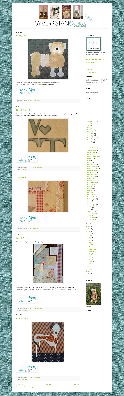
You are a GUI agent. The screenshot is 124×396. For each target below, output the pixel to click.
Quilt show (90, 188)
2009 (89, 273)
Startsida (48, 384)
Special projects (91, 205)
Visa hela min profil (91, 72)
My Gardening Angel (92, 168)
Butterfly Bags (91, 130)
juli (90, 242)
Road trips (90, 194)
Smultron (89, 203)
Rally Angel (90, 190)
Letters (89, 160)
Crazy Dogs (24, 102)
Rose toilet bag (91, 197)
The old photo (91, 213)
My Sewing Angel (92, 174)
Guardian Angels (91, 150)
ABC (88, 123)
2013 (89, 229)
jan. (90, 266)
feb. (90, 263)
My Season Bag (91, 172)
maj (90, 257)
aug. (90, 240)
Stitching (89, 207)
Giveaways (90, 146)
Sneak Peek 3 (23, 110)
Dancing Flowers (91, 138)
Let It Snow (90, 158)
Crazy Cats (90, 134)
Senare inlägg (20, 384)
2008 (89, 276)
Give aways (90, 144)
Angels (89, 125)
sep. (90, 237)
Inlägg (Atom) (29, 387)
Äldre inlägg (76, 384)
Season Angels (91, 199)
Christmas (90, 131)
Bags (88, 128)
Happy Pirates (91, 152)
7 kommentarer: (37, 377)
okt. (90, 235)
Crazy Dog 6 (22, 318)
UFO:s (89, 215)
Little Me (89, 162)
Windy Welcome (91, 217)
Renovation (90, 192)
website (40, 84)
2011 (89, 269)
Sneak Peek (22, 238)
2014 (89, 226)
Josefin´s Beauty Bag (93, 156)
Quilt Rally (90, 186)
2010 (89, 271)
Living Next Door (91, 164)
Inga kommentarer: (37, 167)
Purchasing (90, 184)
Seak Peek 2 (22, 177)
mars (90, 261)
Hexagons (90, 154)
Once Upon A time (92, 176)
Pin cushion (90, 180)
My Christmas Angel (92, 166)
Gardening (90, 142)
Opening (89, 178)
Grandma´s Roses (92, 148)
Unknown (90, 69)
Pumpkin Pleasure (92, 182)
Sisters (89, 201)
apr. (90, 259)
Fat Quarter (24, 169)
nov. (90, 233)
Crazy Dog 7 (22, 35)
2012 (89, 231)
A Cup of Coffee (91, 121)
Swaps (89, 209)
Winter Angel (90, 219)
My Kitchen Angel (92, 170)
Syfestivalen (90, 211)
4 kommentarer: (37, 100)
